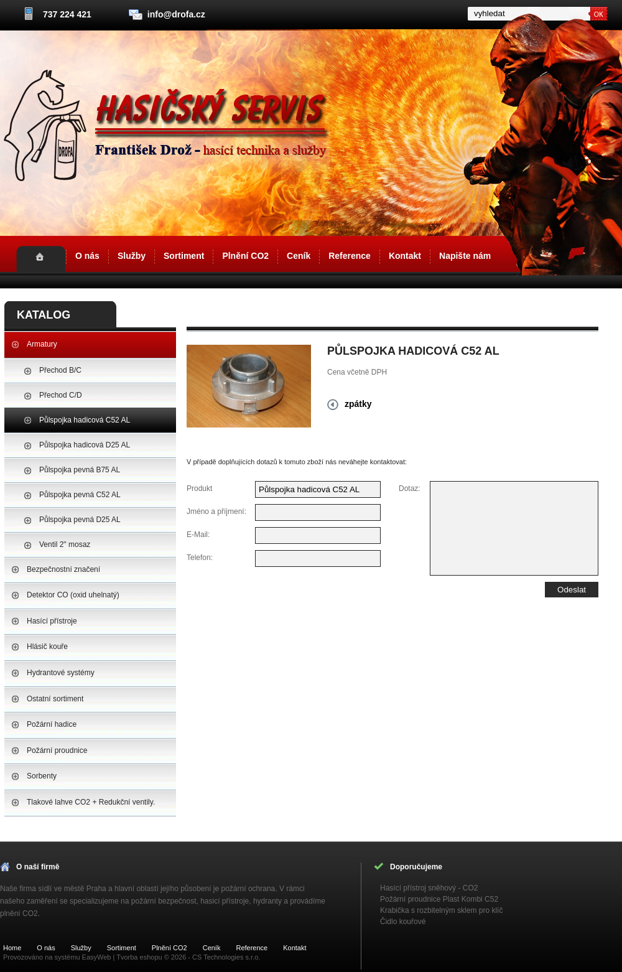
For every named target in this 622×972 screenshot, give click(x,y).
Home (40, 259)
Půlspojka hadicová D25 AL (84, 445)
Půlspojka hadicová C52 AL (84, 420)
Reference (349, 256)
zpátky (358, 404)
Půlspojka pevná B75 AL (79, 469)
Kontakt (405, 256)
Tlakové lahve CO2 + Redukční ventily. (91, 802)
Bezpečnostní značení (63, 569)
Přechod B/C (60, 370)
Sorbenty (42, 776)
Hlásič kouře (47, 646)
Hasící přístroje (52, 621)
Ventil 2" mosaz (64, 544)
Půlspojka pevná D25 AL (80, 519)
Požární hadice (52, 724)
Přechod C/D (60, 395)
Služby (132, 256)
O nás (87, 256)
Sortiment (184, 256)
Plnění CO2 (245, 256)
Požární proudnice (57, 750)
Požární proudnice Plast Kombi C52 (439, 899)
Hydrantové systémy (61, 672)
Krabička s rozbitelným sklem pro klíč (441, 910)
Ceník (298, 256)
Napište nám (465, 256)
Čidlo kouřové (402, 921)
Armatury (42, 344)
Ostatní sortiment (55, 698)
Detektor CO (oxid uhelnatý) (73, 595)
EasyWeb (96, 957)
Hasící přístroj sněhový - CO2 (429, 888)
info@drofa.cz (176, 14)
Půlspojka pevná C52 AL (80, 494)
